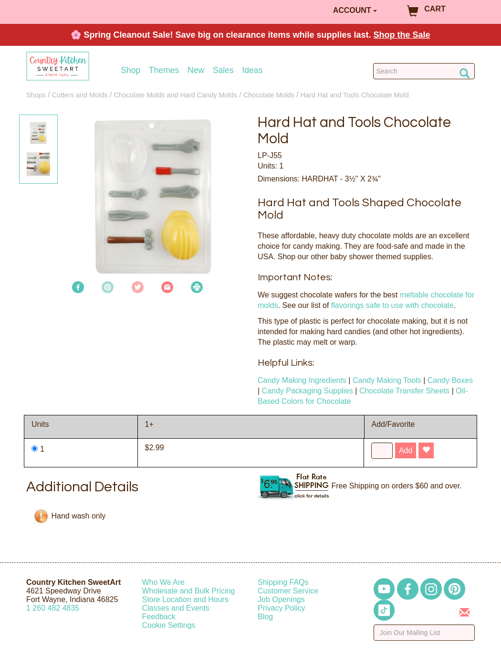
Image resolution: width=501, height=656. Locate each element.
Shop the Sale (402, 35)
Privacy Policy (281, 608)
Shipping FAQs (283, 582)
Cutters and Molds (80, 95)
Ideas (252, 70)
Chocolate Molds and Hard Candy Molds (175, 95)
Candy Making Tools (387, 380)
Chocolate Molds (268, 95)
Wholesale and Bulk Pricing (188, 591)
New (196, 70)
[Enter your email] (424, 632)
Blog (265, 617)
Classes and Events (175, 608)
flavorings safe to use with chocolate (392, 305)
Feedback (159, 617)
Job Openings (281, 599)
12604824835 (52, 608)
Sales (223, 70)
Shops (36, 95)
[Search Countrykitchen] (424, 71)
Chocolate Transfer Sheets (404, 391)
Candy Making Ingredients (302, 380)
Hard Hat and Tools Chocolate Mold (355, 95)
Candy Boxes (450, 380)
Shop (130, 70)
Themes (164, 70)
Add (405, 450)
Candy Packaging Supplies (307, 391)
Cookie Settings (169, 625)
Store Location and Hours (185, 599)
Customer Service (288, 591)
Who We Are (163, 582)
